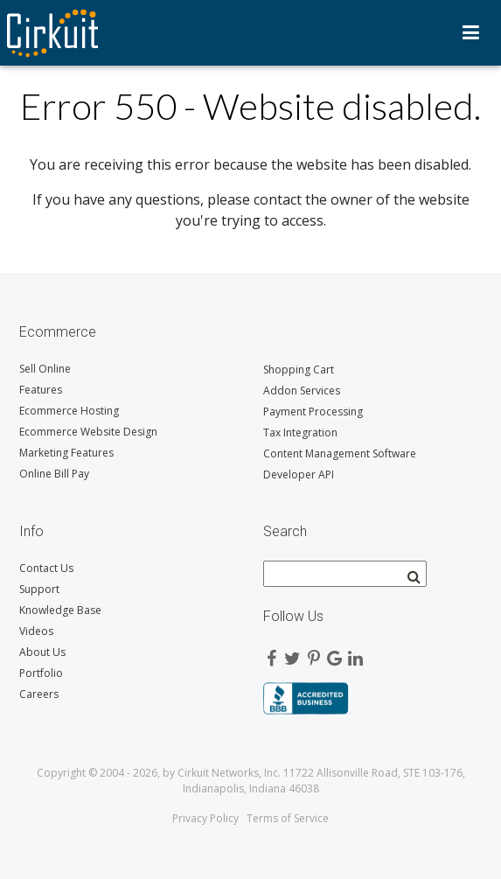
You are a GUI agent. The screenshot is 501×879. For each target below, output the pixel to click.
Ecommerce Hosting (69, 410)
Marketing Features (66, 452)
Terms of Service (288, 818)
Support (39, 589)
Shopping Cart (298, 369)
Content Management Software (339, 453)
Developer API (298, 474)
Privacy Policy (205, 818)
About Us (42, 652)
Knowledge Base (60, 610)
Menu (470, 32)
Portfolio (41, 673)
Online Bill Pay (54, 473)
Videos (36, 631)
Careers (39, 694)
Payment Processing (313, 411)
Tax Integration (300, 432)
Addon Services (301, 390)
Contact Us (46, 568)
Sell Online (45, 368)
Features (40, 389)
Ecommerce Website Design (88, 431)
